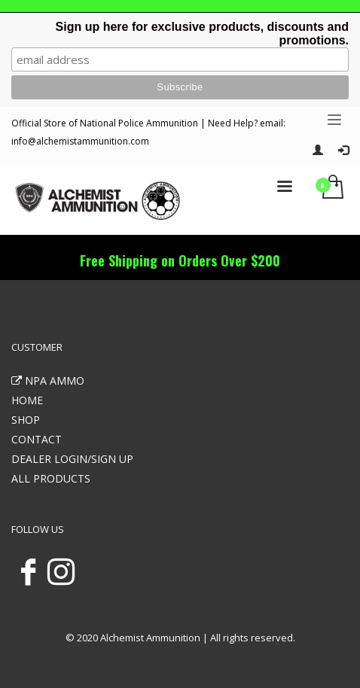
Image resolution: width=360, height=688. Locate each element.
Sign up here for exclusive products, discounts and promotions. (202, 33)
